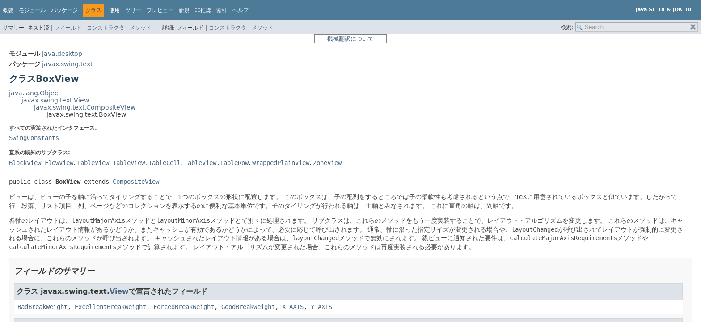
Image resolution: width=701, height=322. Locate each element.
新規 (184, 10)
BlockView (25, 162)
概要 (8, 10)
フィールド (68, 28)
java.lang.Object (34, 93)
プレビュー (160, 10)
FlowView (59, 162)
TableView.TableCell (147, 162)
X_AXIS (293, 306)
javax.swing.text (67, 64)
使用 (114, 10)
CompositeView (136, 181)
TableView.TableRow (216, 162)
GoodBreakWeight (248, 306)
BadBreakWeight (42, 306)
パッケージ (64, 10)
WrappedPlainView (280, 162)
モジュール (32, 10)
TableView (93, 162)
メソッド (140, 28)
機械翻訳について (350, 38)
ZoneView (327, 162)
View (119, 291)
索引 (221, 10)
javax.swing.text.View (55, 100)
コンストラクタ (105, 28)
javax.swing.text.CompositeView (84, 107)
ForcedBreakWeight (183, 306)
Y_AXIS (321, 306)
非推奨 (203, 10)
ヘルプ (240, 10)
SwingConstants (34, 137)
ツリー (133, 10)
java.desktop (62, 53)
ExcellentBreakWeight (110, 306)
